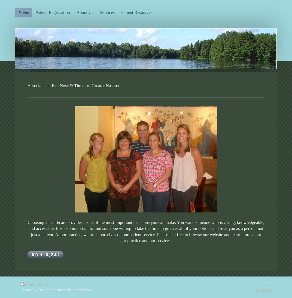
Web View (263, 290)
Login (266, 284)
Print (28, 284)
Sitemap (43, 284)
